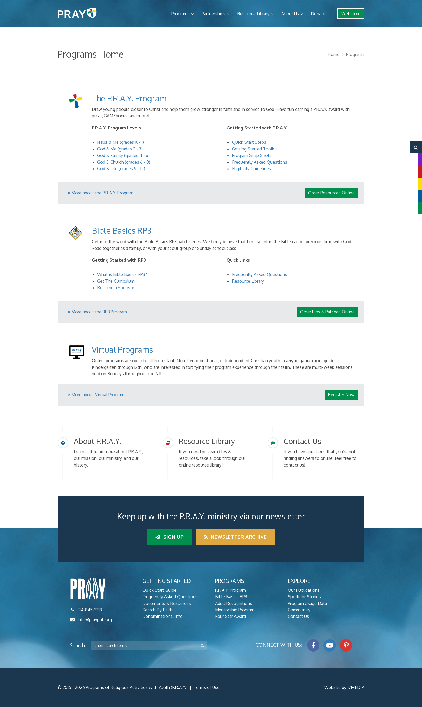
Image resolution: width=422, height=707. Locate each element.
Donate (318, 13)
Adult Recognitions (233, 603)
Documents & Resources (166, 603)
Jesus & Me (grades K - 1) (120, 142)
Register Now (341, 394)
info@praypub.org (95, 619)
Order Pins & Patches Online (327, 311)
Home (334, 54)
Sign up (169, 537)
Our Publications (304, 590)
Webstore (351, 13)
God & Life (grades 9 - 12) (121, 168)
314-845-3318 (90, 609)
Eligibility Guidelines (251, 168)
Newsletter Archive (235, 537)
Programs (180, 13)
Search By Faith (157, 609)
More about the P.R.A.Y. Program (100, 192)
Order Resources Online (331, 192)
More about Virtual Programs (97, 394)
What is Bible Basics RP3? (122, 274)
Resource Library (253, 13)
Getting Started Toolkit (254, 149)
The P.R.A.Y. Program (129, 98)
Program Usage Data (307, 603)
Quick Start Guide (159, 590)
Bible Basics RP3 (122, 230)
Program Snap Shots (252, 155)
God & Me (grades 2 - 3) (120, 149)
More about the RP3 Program (97, 311)
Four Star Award (230, 616)
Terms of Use (207, 687)
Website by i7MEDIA (344, 687)
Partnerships (214, 13)
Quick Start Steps (249, 142)
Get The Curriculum (116, 281)
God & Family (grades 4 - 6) (123, 155)
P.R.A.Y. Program (230, 590)
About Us (290, 13)
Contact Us (298, 616)
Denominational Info (162, 616)
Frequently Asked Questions (259, 162)
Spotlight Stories (304, 596)
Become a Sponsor (115, 287)
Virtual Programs (122, 349)
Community (299, 609)
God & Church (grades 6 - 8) (123, 162)
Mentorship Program (235, 609)
